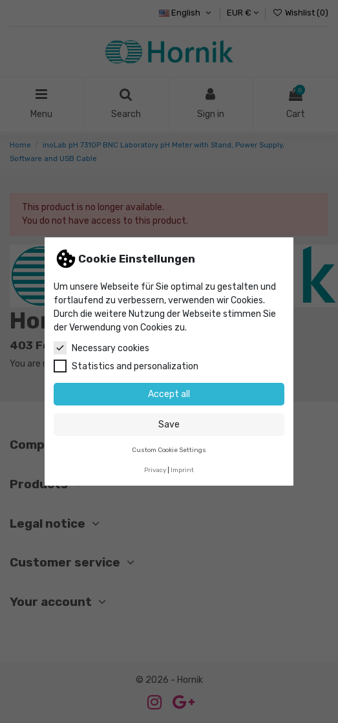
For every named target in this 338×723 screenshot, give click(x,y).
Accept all (169, 394)
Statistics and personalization (126, 366)
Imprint (182, 469)
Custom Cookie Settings (169, 449)
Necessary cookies (101, 347)
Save (169, 424)
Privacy (155, 469)
